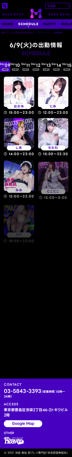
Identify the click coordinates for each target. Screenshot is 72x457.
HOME (7, 24)
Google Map (23, 423)
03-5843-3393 (34, 393)
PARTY (49, 24)
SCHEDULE (28, 24)
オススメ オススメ (13, 14)
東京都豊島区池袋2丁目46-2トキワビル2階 (36, 412)
